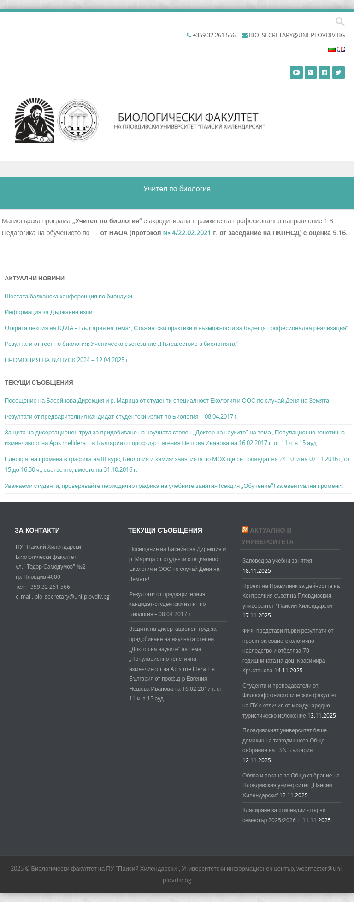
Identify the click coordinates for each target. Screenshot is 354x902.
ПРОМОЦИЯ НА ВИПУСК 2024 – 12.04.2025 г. (67, 360)
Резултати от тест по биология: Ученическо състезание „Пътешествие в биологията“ (121, 343)
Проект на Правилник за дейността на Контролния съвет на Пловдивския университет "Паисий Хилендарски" (291, 595)
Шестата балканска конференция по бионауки (68, 296)
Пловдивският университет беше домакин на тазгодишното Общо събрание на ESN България (284, 740)
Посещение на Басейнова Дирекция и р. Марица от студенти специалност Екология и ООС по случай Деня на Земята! (167, 400)
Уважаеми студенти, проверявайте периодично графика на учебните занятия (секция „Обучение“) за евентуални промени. (174, 485)
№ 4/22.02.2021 (187, 232)
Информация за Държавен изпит (50, 312)
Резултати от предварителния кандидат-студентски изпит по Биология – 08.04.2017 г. (121, 416)
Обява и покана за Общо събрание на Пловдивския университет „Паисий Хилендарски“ (291, 785)
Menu (177, 169)
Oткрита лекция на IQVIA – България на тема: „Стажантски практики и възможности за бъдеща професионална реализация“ (176, 328)
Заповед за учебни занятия (277, 560)
